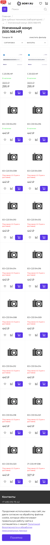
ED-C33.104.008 (9, 317)
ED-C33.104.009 (34, 317)
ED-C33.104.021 (34, 415)
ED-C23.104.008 (9, 171)
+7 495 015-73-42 (11, 502)
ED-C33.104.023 (9, 464)
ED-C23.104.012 (34, 219)
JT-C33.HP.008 (34, 464)
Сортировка (14, 43)
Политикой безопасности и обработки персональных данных (21, 527)
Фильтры (37, 43)
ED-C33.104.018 (9, 415)
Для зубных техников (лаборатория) (22, 19)
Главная (6, 16)
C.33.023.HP (32, 74)
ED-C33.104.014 (34, 366)
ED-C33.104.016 (34, 124)
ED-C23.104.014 (9, 268)
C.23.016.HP (7, 74)
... (3, 23)
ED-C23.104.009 (34, 171)
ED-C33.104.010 (9, 124)
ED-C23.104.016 (34, 268)
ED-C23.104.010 (9, 219)
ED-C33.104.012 (9, 366)
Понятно (16, 537)
